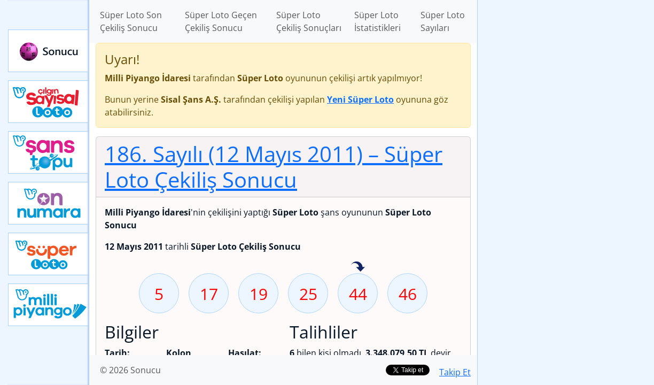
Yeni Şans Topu (48, 152)
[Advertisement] (566, 169)
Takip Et (455, 372)
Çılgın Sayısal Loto (48, 101)
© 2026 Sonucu (130, 370)
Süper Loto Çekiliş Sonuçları (308, 21)
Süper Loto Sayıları (443, 21)
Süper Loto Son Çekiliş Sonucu (131, 21)
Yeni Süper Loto (48, 254)
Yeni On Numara (48, 203)
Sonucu (48, 50)
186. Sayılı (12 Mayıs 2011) (273, 166)
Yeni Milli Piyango (48, 304)
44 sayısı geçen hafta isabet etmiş (358, 267)
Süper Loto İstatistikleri (377, 21)
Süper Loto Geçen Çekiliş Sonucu (221, 21)
